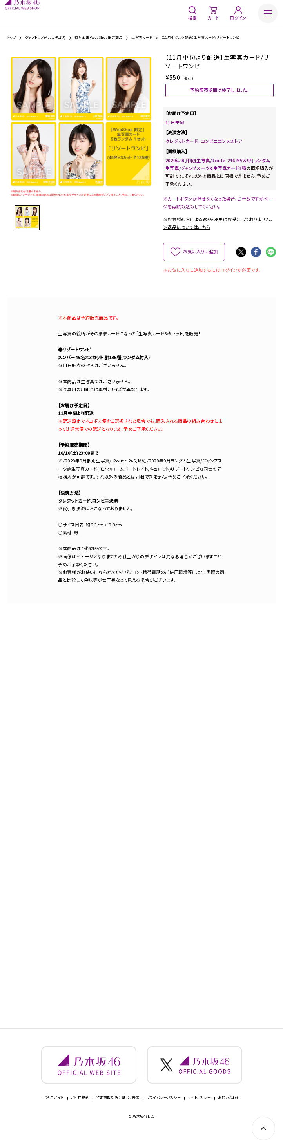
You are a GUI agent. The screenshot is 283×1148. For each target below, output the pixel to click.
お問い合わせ (229, 1109)
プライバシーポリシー (164, 1109)
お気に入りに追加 (200, 256)
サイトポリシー (199, 1109)
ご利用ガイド (53, 1109)
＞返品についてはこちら (186, 232)
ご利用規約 (80, 1109)
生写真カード (141, 37)
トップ (11, 37)
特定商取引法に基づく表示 (117, 1109)
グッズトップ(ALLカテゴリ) (45, 37)
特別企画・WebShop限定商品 (98, 37)
